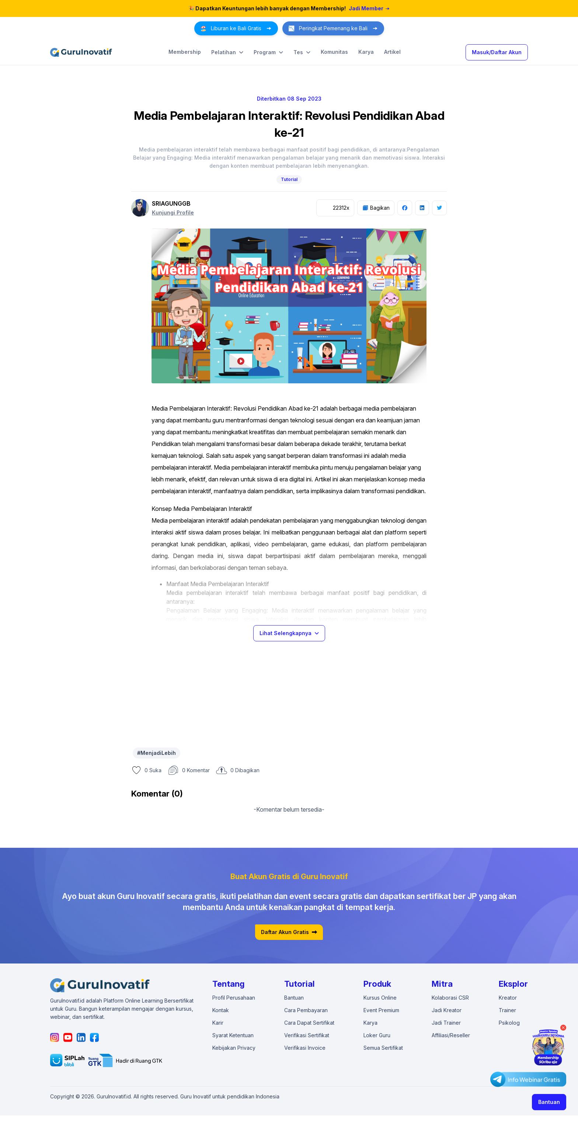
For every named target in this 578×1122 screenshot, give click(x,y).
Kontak (220, 1010)
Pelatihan (227, 52)
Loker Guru (376, 1035)
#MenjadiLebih (156, 753)
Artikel (392, 52)
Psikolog (509, 1023)
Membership (184, 52)
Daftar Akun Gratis (289, 932)
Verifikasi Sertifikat (306, 1035)
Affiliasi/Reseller (451, 1035)
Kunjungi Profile (173, 212)
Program (268, 52)
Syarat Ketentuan (233, 1035)
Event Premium (381, 1010)
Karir (217, 1023)
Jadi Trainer (446, 1023)
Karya (366, 52)
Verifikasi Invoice (304, 1048)
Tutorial (289, 179)
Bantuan (549, 1102)
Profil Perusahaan (233, 997)
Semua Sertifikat (383, 1048)
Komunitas (334, 52)
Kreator (508, 997)
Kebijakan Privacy (233, 1048)
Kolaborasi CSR (450, 997)
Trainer (507, 1010)
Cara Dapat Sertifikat (309, 1023)
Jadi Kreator (447, 1010)
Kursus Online (380, 997)
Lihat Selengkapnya (289, 633)
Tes (301, 52)
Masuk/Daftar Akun (497, 52)
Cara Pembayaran (306, 1010)
